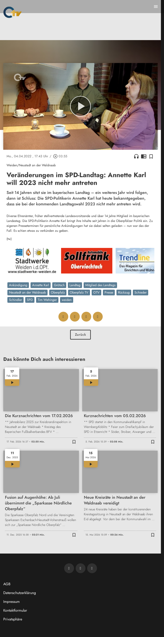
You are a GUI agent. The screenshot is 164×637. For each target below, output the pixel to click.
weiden (67, 299)
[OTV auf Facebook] (80, 568)
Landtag (74, 285)
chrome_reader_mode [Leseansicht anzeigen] (144, 156)
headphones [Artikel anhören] (136, 156)
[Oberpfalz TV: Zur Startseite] (12, 12)
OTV (96, 292)
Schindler (15, 299)
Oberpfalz (58, 292)
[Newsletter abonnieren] (69, 568)
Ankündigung (18, 285)
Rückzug (124, 292)
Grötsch (59, 285)
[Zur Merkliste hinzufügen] (151, 156)
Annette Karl (40, 285)
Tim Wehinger (47, 299)
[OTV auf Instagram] (92, 568)
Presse (109, 292)
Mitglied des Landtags (100, 285)
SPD (30, 299)
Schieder (140, 292)
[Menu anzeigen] (156, 6)
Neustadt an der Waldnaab (27, 292)
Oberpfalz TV (79, 292)
